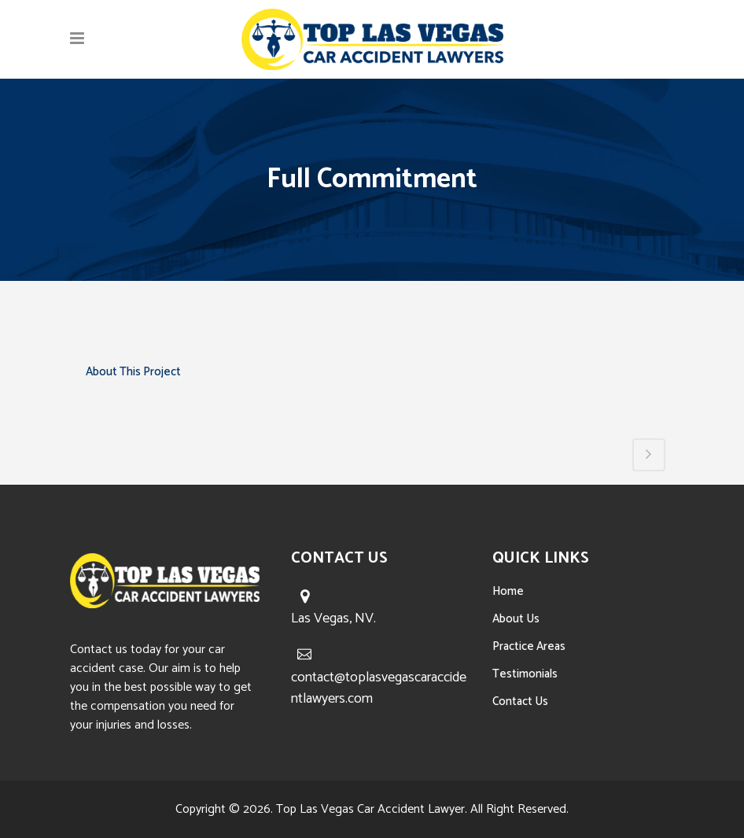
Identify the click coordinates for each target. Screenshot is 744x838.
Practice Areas (528, 646)
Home (508, 591)
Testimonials (525, 674)
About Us (516, 619)
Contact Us (520, 701)
